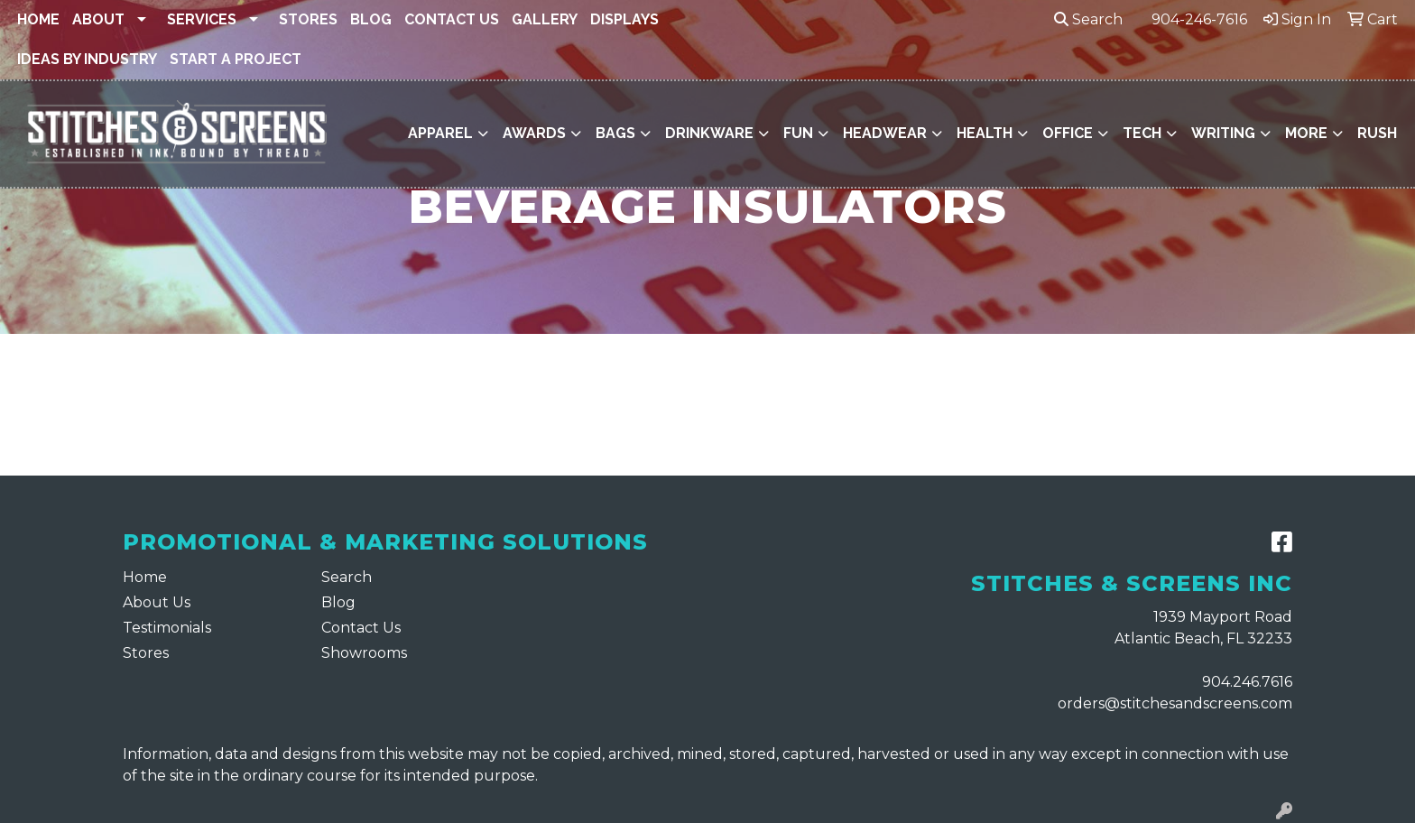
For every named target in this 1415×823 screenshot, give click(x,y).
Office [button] (1067, 133)
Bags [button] (615, 133)
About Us (156, 602)
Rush (1377, 133)
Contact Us (451, 19)
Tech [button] (1142, 133)
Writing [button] (1223, 133)
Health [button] (985, 133)
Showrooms (364, 652)
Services (201, 19)
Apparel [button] (440, 133)
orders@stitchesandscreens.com (1175, 703)
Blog (371, 19)
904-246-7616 (1199, 19)
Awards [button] (534, 133)
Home (38, 19)
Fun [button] (798, 133)
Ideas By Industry (87, 59)
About (98, 19)
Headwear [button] (885, 133)
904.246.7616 (1247, 681)
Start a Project (235, 59)
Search (1088, 19)
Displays (624, 19)
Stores (308, 19)
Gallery (545, 19)
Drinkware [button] (709, 133)
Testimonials (167, 627)
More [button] (1306, 133)
